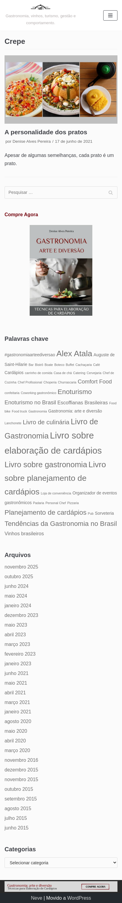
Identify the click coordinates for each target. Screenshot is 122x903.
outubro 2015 (19, 789)
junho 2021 (16, 673)
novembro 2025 (21, 566)
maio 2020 (16, 731)
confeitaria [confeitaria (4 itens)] (12, 393)
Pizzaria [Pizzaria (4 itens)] (73, 503)
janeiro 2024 (18, 605)
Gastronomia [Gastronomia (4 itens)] (37, 411)
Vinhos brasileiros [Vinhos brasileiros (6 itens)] (24, 533)
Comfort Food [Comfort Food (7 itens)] (95, 381)
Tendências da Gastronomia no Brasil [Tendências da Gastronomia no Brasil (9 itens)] (61, 523)
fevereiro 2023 (20, 654)
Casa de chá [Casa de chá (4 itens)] (63, 373)
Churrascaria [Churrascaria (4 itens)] (67, 382)
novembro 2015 (21, 779)
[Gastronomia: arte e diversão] (41, 15)
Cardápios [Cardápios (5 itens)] (14, 372)
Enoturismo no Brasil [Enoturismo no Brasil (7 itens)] (30, 402)
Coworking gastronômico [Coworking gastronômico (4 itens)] (38, 393)
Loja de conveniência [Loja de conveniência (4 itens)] (56, 493)
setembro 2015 (21, 798)
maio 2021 (16, 683)
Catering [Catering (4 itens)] (79, 373)
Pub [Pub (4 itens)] (91, 513)
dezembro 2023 (21, 615)
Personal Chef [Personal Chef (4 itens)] (55, 503)
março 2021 (17, 702)
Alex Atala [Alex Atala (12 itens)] (74, 353)
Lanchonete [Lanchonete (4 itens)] (13, 423)
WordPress (79, 898)
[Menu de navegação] (110, 15)
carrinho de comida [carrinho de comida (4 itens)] (38, 373)
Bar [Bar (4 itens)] (31, 365)
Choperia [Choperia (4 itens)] (50, 382)
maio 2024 (16, 595)
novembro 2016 (21, 760)
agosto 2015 (18, 808)
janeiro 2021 (18, 711)
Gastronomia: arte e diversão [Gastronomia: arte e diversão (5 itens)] (75, 411)
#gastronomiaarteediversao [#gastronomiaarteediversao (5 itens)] (30, 355)
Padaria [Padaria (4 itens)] (38, 503)
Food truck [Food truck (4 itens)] (19, 411)
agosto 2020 (18, 721)
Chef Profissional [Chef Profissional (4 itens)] (30, 382)
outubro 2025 (19, 576)
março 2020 (17, 750)
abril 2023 (15, 634)
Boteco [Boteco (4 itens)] (59, 365)
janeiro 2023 (18, 663)
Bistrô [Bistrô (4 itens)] (39, 365)
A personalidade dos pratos (46, 132)
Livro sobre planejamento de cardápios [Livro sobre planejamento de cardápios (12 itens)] (55, 478)
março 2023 (17, 644)
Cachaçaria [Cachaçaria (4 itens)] (83, 365)
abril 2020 (15, 740)
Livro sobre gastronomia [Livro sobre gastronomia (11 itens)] (46, 464)
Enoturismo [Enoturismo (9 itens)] (75, 392)
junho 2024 (16, 586)
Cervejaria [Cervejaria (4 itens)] (94, 373)
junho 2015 (16, 827)
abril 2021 (15, 692)
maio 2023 (16, 625)
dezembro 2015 (21, 769)
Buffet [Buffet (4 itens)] (70, 365)
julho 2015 (16, 818)
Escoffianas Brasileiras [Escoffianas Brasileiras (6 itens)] (83, 402)
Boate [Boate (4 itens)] (49, 365)
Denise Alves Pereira (31, 141)
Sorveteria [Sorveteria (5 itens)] (104, 513)
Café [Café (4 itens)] (96, 365)
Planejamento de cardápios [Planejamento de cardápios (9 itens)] (46, 512)
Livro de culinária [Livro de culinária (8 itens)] (46, 422)
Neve (36, 898)
